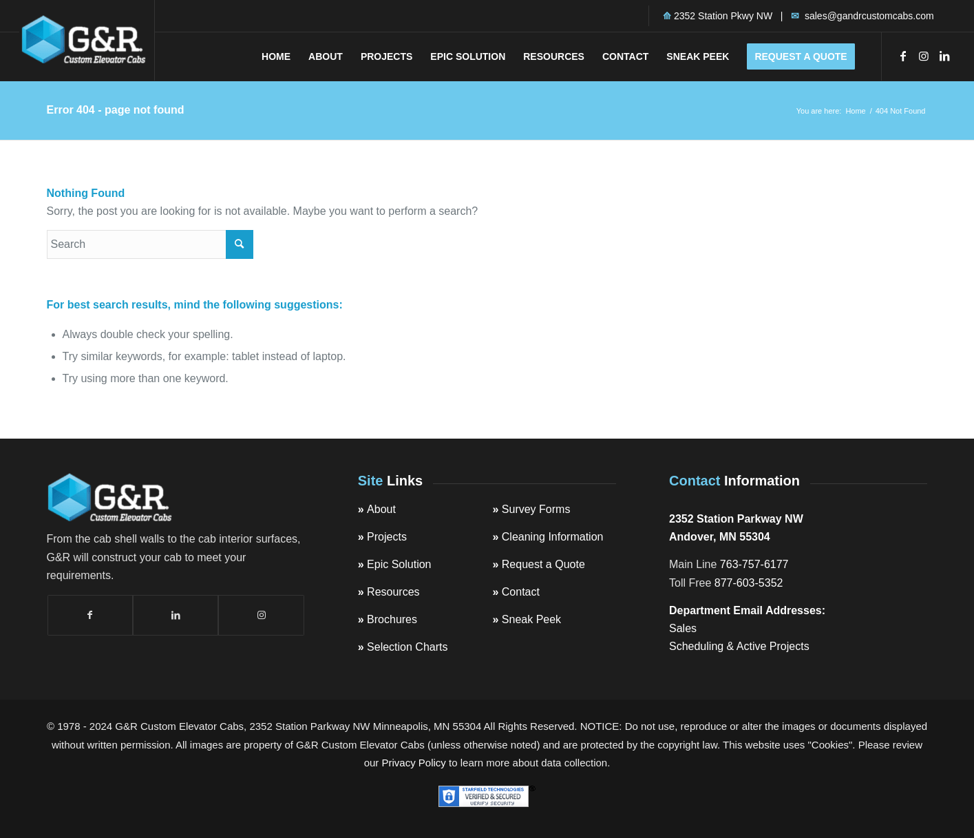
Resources (393, 592)
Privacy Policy (414, 762)
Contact (521, 592)
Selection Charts (407, 647)
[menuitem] (276, 56)
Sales (683, 628)
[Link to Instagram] (923, 55)
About (381, 509)
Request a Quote (543, 564)
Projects (387, 537)
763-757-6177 (754, 564)
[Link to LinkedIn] (944, 55)
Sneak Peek (531, 619)
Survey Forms (536, 509)
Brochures (392, 619)
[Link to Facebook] (903, 55)
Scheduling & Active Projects (739, 646)
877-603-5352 (748, 583)
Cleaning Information (553, 537)
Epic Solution (399, 564)
